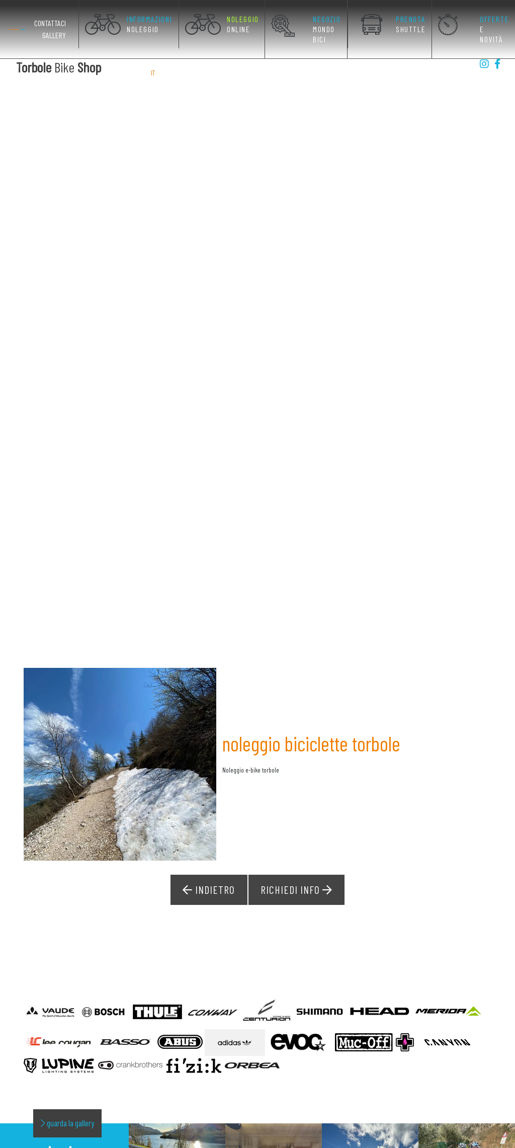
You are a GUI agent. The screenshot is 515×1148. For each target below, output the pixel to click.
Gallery (54, 35)
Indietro (210, 843)
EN (163, 72)
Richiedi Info (295, 843)
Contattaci (50, 23)
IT (153, 72)
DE (175, 72)
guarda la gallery (67, 1076)
